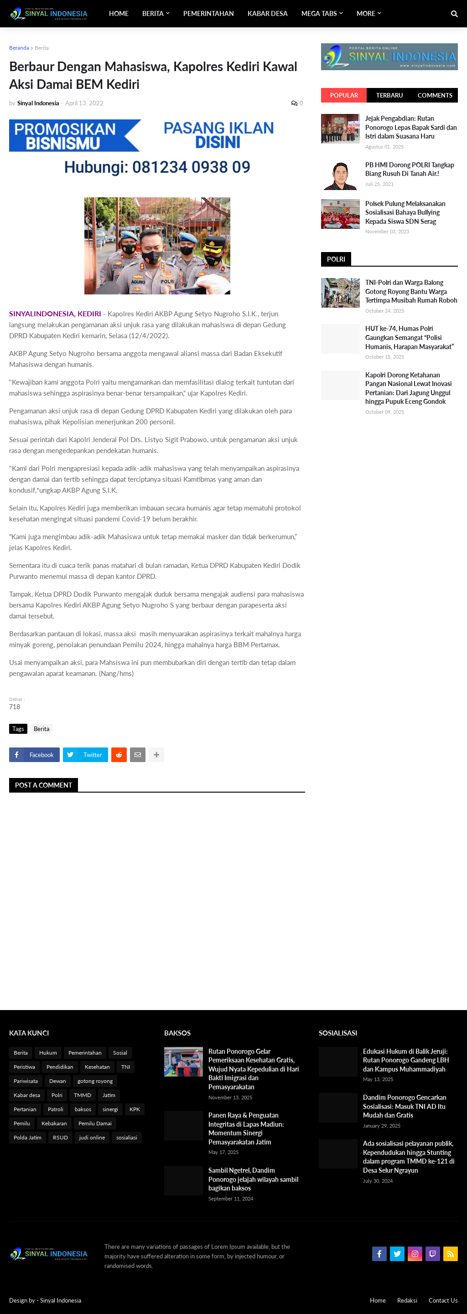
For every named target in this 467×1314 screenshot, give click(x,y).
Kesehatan (97, 1066)
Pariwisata (26, 1080)
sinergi (110, 1109)
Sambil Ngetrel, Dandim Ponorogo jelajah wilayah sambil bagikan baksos (253, 1179)
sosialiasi (126, 1137)
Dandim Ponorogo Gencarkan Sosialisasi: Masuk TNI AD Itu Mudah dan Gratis (404, 1106)
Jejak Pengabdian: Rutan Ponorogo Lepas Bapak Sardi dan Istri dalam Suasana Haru (411, 127)
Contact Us (443, 1300)
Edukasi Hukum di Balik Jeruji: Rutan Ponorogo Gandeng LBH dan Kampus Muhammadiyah (406, 1060)
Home (378, 1300)
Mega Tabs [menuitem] (319, 13)
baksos (83, 1109)
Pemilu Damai (95, 1123)
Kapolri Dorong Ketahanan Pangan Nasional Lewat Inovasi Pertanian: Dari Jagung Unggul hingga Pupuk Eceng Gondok (408, 388)
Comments (435, 95)
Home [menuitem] (119, 13)
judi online (92, 1137)
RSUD (60, 1137)
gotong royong (95, 1080)
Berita (42, 47)
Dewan (57, 1080)
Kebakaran (54, 1123)
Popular (344, 95)
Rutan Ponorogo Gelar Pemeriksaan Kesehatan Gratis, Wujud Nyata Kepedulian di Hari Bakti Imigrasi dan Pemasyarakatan (253, 1069)
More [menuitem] (366, 13)
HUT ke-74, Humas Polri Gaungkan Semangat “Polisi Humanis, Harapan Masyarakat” (409, 337)
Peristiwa (24, 1066)
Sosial (120, 1052)
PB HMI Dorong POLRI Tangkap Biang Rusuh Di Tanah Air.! (409, 169)
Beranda (19, 47)
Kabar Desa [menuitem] (268, 13)
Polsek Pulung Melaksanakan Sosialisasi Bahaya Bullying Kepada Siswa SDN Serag (405, 212)
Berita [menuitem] (153, 13)
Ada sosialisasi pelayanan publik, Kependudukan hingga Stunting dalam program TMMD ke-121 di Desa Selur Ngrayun (409, 1156)
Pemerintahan (85, 1052)
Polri (57, 1095)
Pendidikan (60, 1066)
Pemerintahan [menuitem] (208, 13)
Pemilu (22, 1123)
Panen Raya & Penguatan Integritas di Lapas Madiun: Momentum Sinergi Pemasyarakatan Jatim (246, 1128)
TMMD (82, 1095)
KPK (135, 1109)
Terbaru (389, 95)
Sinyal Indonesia (60, 1300)
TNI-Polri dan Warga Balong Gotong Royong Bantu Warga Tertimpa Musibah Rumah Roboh (411, 291)
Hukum (48, 1052)
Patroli (55, 1109)
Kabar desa (27, 1095)
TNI (125, 1066)
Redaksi (407, 1300)
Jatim (109, 1095)
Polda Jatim (28, 1137)
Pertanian (25, 1109)
